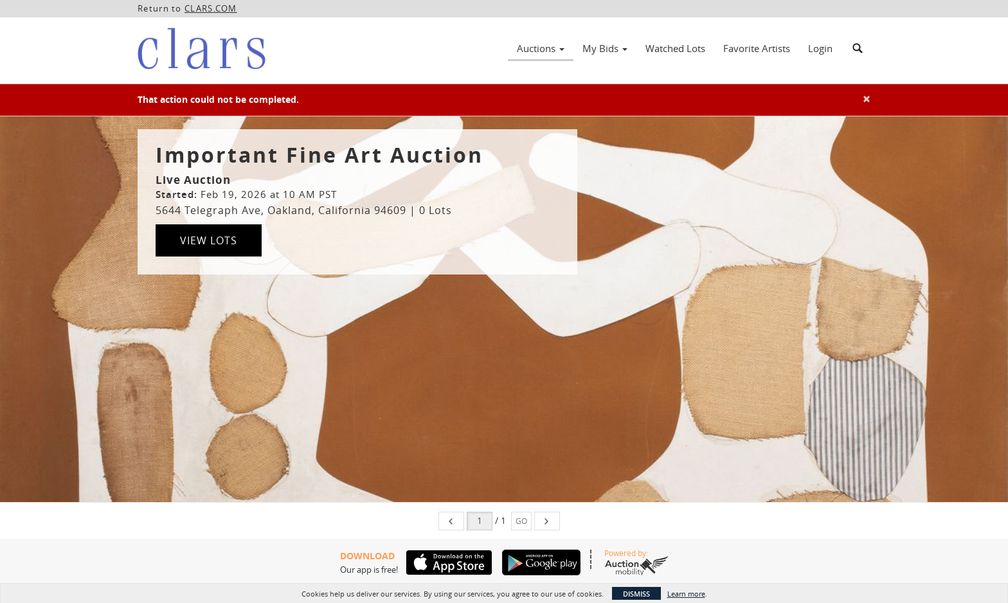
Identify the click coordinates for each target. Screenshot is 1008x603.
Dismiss (636, 593)
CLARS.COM (210, 8)
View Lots (208, 240)
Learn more (686, 593)
